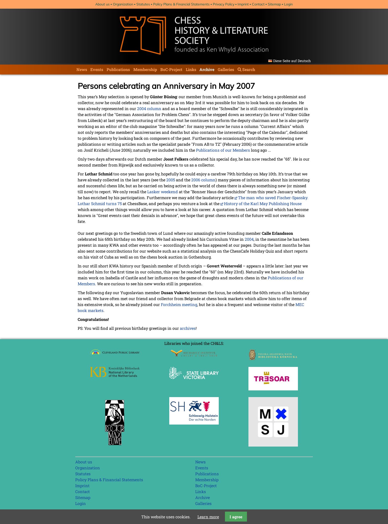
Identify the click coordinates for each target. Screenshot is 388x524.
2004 (249, 239)
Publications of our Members (223, 150)
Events (96, 69)
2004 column (149, 108)
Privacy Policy (223, 4)
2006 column (203, 179)
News (81, 69)
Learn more (208, 516)
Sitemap (274, 4)
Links (191, 69)
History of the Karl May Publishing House (263, 203)
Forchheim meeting (179, 304)
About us (102, 4)
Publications (118, 69)
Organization (123, 4)
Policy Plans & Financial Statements (181, 4)
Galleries (226, 69)
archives (188, 328)
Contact (258, 4)
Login (288, 4)
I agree (236, 516)
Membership (145, 69)
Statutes (143, 4)
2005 (170, 179)
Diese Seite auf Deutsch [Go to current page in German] (292, 60)
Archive (206, 69)
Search (248, 69)
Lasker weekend (162, 191)
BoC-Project (171, 69)
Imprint (243, 4)
